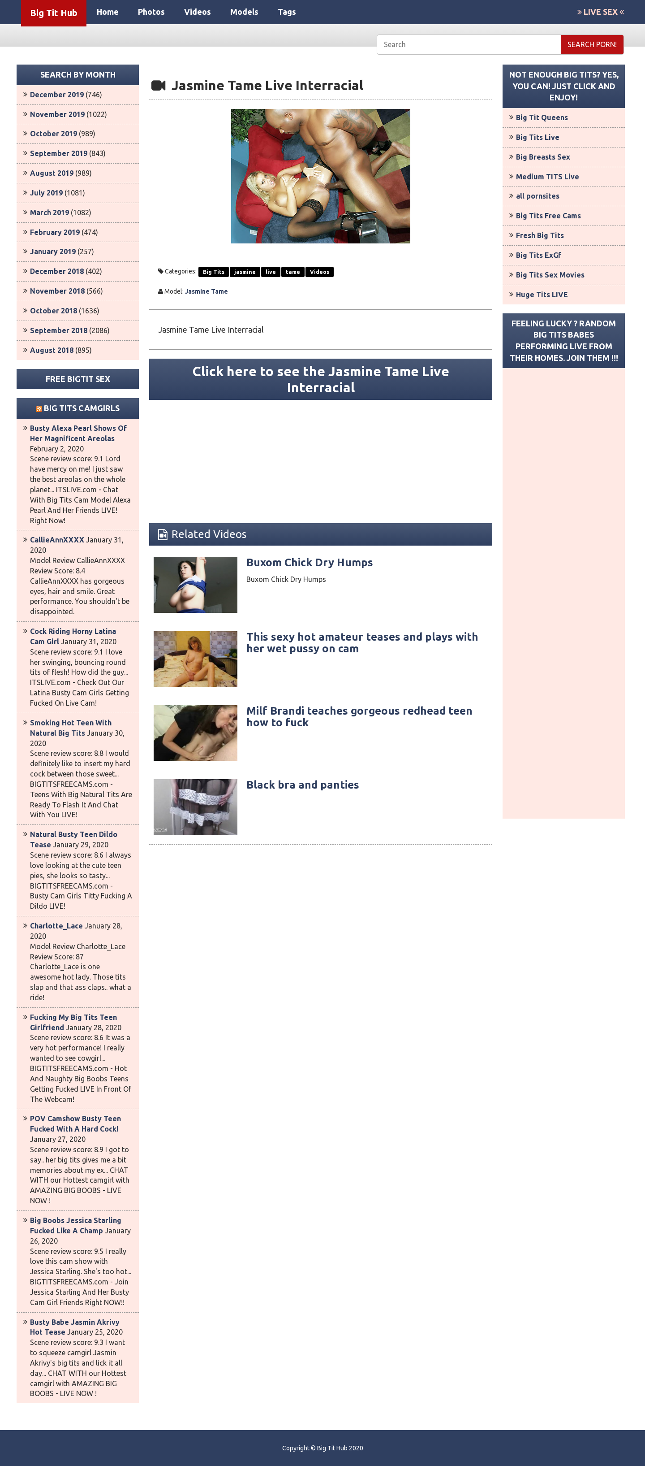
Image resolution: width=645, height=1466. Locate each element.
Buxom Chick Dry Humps (309, 562)
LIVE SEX (600, 11)
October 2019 (53, 134)
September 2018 (58, 330)
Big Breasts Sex (543, 157)
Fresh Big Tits (540, 235)
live (271, 272)
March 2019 (49, 212)
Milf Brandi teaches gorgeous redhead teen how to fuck (359, 717)
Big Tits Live (537, 137)
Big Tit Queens (542, 117)
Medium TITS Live (547, 177)
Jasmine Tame (206, 291)
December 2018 (57, 271)
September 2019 (58, 153)
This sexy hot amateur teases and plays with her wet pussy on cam (362, 643)
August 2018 (51, 350)
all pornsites (537, 196)
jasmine (245, 272)
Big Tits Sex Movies (550, 275)
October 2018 (53, 311)
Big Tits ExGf (538, 255)
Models (244, 11)
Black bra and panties (302, 785)
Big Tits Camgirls (82, 407)
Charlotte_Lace (56, 926)
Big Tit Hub (53, 13)
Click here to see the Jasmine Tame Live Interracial (321, 379)
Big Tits (213, 272)
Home (108, 11)
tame (293, 272)
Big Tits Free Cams (548, 216)
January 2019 (53, 251)
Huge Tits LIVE (542, 295)
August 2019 (51, 173)
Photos (151, 11)
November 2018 (57, 291)
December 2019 (57, 95)
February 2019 (55, 232)
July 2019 (46, 193)
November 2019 (57, 114)
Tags (287, 11)
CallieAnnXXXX (57, 540)
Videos (197, 11)
